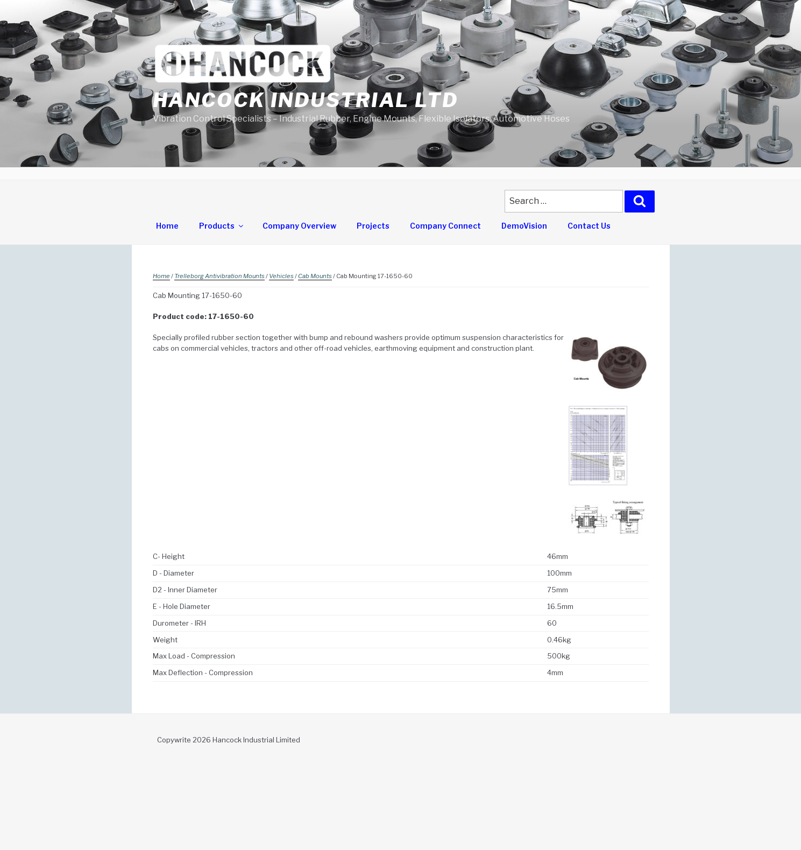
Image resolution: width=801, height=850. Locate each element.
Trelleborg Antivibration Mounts (219, 276)
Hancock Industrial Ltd (305, 100)
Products (222, 225)
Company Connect (445, 225)
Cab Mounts (315, 276)
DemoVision (524, 225)
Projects (373, 225)
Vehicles (281, 276)
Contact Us (589, 225)
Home (167, 225)
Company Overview (299, 225)
